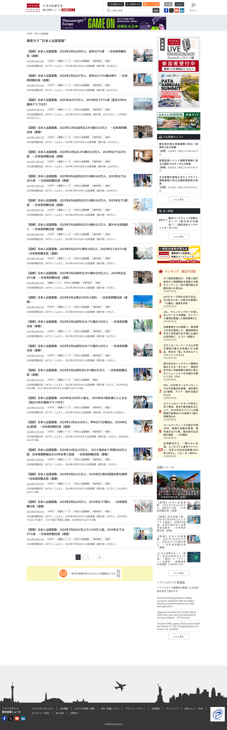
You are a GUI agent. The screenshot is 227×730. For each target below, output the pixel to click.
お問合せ (74, 712)
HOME (29, 33)
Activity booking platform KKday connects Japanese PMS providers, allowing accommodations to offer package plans (175, 602)
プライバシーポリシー (135, 708)
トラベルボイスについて (42, 708)
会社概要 (64, 708)
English (179, 4)
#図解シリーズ (64, 60)
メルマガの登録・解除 (84, 708)
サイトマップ (172, 708)
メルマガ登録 (151, 4)
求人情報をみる (133, 4)
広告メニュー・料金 (193, 708)
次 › (100, 557)
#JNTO (51, 60)
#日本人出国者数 (81, 60)
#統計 (107, 60)
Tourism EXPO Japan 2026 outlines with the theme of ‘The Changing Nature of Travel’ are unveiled (178, 626)
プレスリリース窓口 (40, 712)
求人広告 (60, 712)
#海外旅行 (97, 60)
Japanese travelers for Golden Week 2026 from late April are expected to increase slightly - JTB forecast (176, 614)
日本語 (168, 4)
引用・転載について (110, 708)
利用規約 (156, 708)
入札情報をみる (116, 4)
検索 (156, 10)
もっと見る (179, 199)
